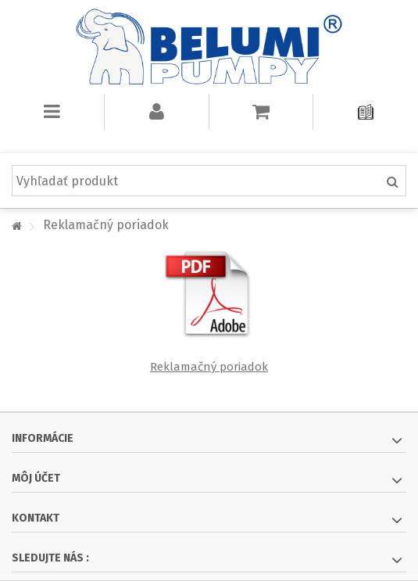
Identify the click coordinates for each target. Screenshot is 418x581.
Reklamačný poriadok (209, 367)
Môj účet (36, 478)
